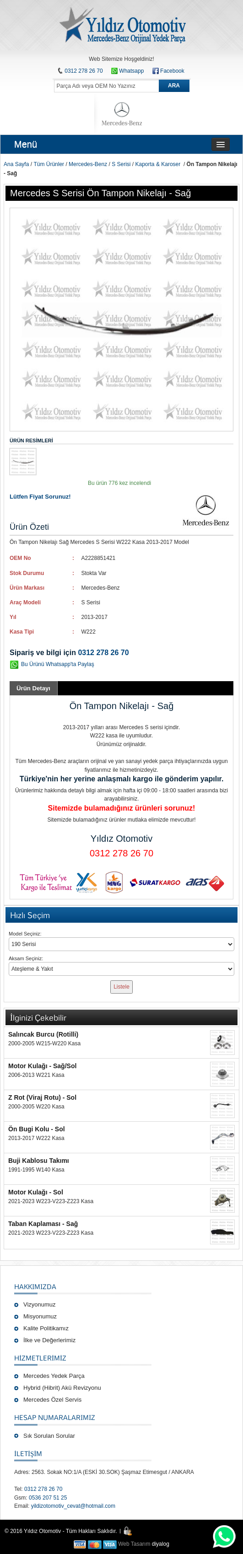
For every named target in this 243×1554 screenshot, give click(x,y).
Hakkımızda (35, 1286)
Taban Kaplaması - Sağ (43, 1223)
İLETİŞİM (28, 1453)
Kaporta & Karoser (158, 164)
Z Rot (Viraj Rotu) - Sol (42, 1097)
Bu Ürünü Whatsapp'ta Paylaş (57, 664)
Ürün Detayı (33, 688)
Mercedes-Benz (88, 164)
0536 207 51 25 (48, 1498)
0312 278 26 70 (84, 71)
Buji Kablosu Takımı (38, 1160)
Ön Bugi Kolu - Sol (36, 1129)
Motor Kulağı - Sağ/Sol (42, 1066)
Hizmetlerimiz (40, 1358)
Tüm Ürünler (48, 164)
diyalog (160, 1544)
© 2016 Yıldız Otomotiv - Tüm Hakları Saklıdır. (61, 1531)
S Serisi (121, 164)
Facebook (172, 71)
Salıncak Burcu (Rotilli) (43, 1034)
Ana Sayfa (16, 164)
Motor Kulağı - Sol (35, 1192)
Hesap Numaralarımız (54, 1417)
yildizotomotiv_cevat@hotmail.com (73, 1506)
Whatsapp (127, 71)
